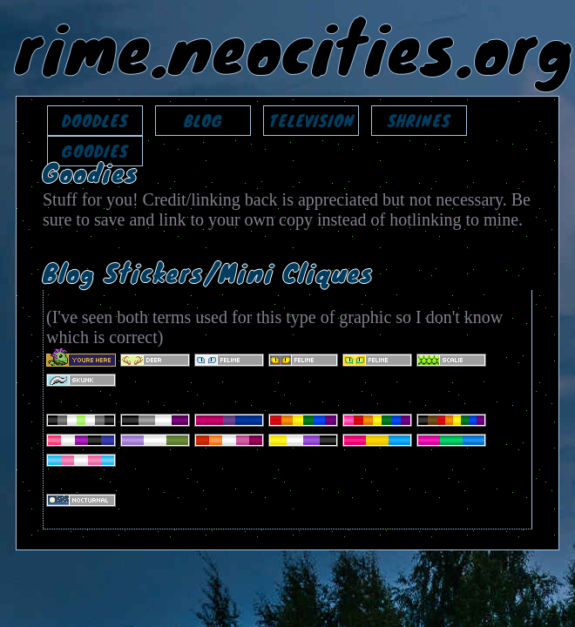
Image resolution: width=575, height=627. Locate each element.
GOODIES (95, 151)
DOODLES (95, 120)
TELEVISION (312, 120)
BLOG (203, 120)
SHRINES (419, 120)
